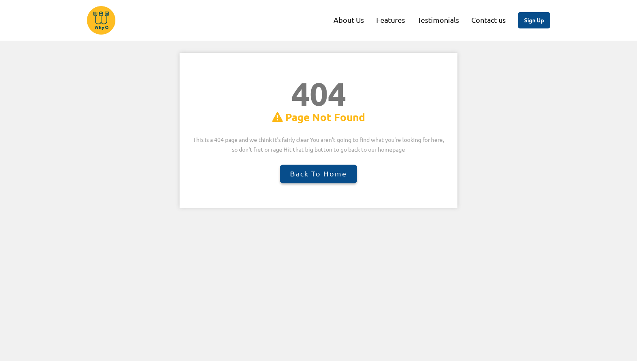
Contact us (488, 20)
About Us (349, 20)
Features (390, 20)
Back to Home (318, 174)
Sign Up (534, 20)
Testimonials (438, 20)
